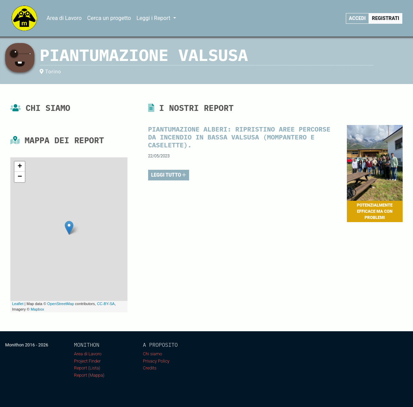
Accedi (357, 18)
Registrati (385, 18)
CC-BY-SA (106, 304)
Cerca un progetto (109, 18)
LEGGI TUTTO (168, 175)
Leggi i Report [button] (154, 18)
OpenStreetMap (60, 304)
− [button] (20, 177)
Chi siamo (152, 353)
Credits (150, 368)
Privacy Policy (156, 361)
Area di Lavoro (64, 18)
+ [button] (20, 166)
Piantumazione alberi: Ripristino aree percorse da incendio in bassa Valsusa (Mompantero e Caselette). (239, 137)
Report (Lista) (87, 368)
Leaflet (17, 304)
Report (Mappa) (89, 375)
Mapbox (37, 309)
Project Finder (87, 361)
